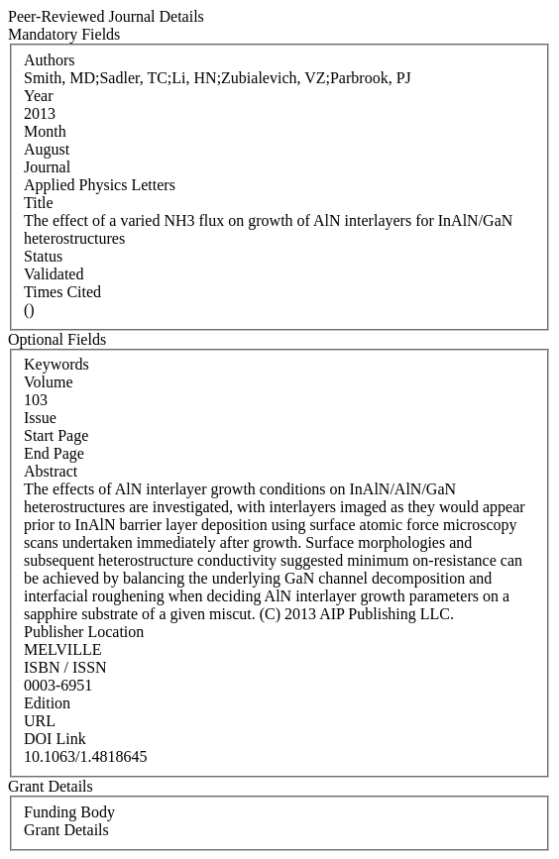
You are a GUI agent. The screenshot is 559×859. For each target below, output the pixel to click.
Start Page (56, 435)
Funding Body (69, 812)
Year (38, 95)
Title (39, 202)
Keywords (56, 364)
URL (40, 720)
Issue (40, 417)
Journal (47, 167)
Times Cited (62, 291)
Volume (48, 382)
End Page (54, 453)
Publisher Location (84, 631)
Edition (47, 703)
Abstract (50, 471)
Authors (49, 60)
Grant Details (66, 829)
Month (45, 131)
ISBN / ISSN (65, 667)
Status (43, 256)
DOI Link (55, 738)
